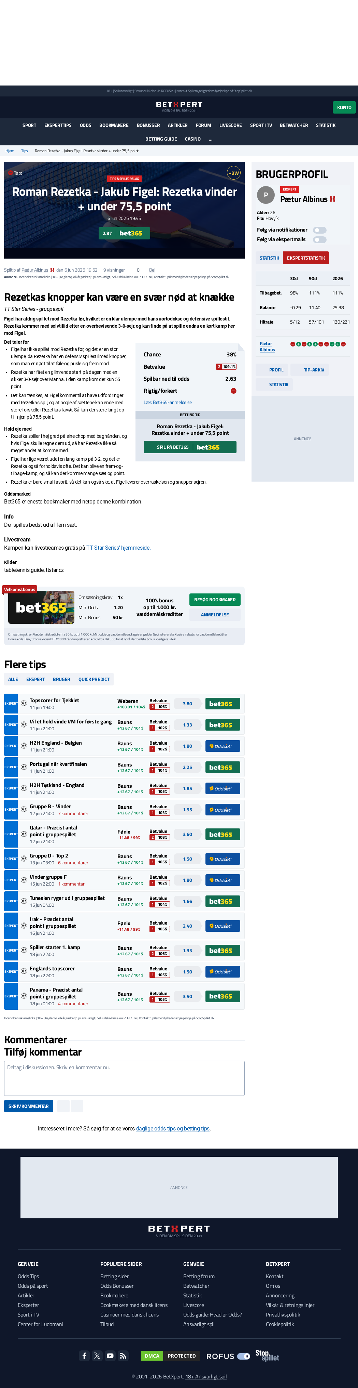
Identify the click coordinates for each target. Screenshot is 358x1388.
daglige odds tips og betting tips (173, 1128)
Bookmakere (113, 125)
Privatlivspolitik (283, 1314)
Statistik (325, 125)
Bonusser (148, 125)
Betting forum (199, 1276)
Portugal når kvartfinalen (58, 764)
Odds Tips (28, 1276)
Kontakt (275, 1276)
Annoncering (280, 1295)
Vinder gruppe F (48, 877)
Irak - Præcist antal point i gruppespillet (53, 922)
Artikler (178, 125)
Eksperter (28, 1305)
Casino (192, 138)
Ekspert (35, 679)
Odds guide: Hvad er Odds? (212, 1314)
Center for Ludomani (40, 1324)
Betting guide (161, 138)
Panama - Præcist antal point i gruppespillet (56, 992)
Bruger (61, 679)
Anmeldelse (215, 614)
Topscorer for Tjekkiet (54, 700)
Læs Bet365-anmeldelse (168, 402)
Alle (13, 679)
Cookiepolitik (280, 1324)
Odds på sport (33, 1286)
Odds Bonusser (117, 1286)
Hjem (9, 151)
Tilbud (107, 1324)
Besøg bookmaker (215, 599)
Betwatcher (294, 125)
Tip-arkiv (309, 369)
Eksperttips (58, 125)
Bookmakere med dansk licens (133, 1305)
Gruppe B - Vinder (50, 806)
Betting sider (114, 1276)
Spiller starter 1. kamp (55, 947)
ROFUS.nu (167, 90)
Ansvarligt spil (199, 1324)
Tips (24, 151)
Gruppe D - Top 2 (49, 855)
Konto (344, 107)
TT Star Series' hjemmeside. (118, 548)
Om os (273, 1286)
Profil (272, 369)
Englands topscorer (52, 968)
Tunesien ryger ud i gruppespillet (67, 898)
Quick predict (93, 679)
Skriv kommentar (29, 1106)
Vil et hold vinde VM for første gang (71, 721)
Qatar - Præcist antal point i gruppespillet (53, 830)
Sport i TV (261, 125)
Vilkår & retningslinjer (290, 1305)
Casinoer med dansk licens (129, 1314)
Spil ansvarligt (123, 90)
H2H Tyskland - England (57, 785)
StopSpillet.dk (242, 90)
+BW (234, 172)
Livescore (230, 125)
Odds (85, 125)
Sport (29, 125)
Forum (203, 125)
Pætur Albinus (35, 269)
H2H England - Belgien (56, 742)
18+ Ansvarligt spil (206, 1376)
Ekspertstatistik (306, 257)
